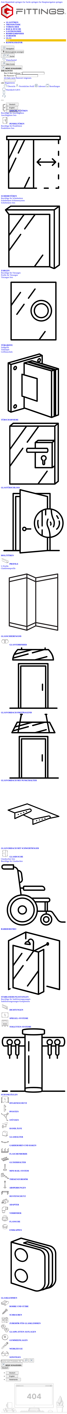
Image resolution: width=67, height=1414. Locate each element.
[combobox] (12, 1361)
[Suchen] (8, 55)
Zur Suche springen (30, 2)
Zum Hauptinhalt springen (11, 2)
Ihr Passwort (10, 76)
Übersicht (10, 86)
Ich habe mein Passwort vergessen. (18, 78)
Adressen (40, 86)
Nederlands (13, 1380)
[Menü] (7, 48)
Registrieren (10, 83)
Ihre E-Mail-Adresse (13, 73)
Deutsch (12, 104)
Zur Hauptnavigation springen (51, 2)
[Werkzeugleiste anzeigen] (12, 51)
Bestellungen (53, 86)
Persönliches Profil (25, 86)
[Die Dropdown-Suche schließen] (31, 1360)
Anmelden (9, 80)
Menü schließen (11, 68)
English (12, 108)
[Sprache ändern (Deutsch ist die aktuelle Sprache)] (2, 100)
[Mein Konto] (8, 63)
